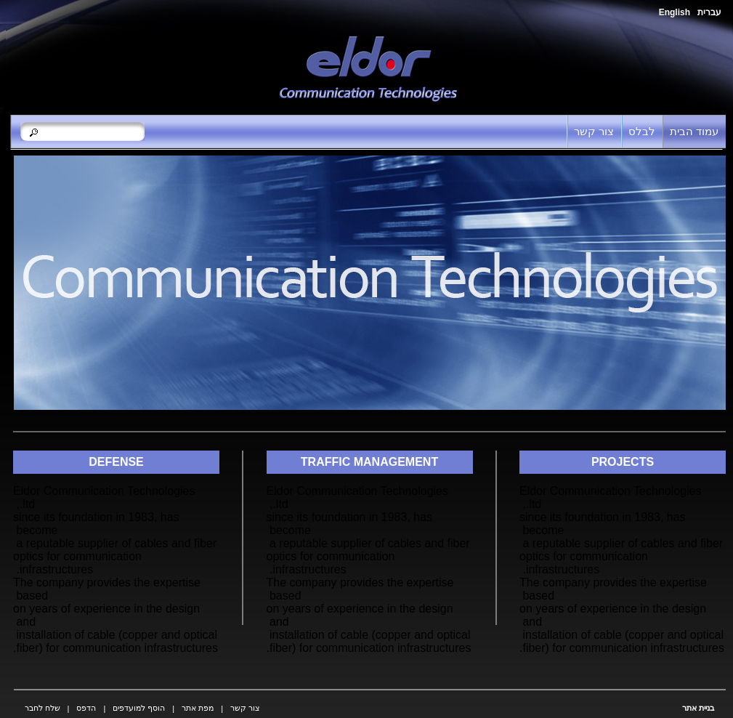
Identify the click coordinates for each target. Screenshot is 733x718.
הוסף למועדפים (139, 707)
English (674, 12)
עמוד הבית (694, 131)
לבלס (641, 131)
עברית (709, 12)
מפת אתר (198, 707)
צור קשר (594, 131)
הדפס (86, 707)
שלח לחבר (42, 707)
